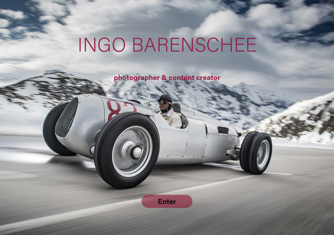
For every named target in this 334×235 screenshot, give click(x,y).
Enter (167, 201)
